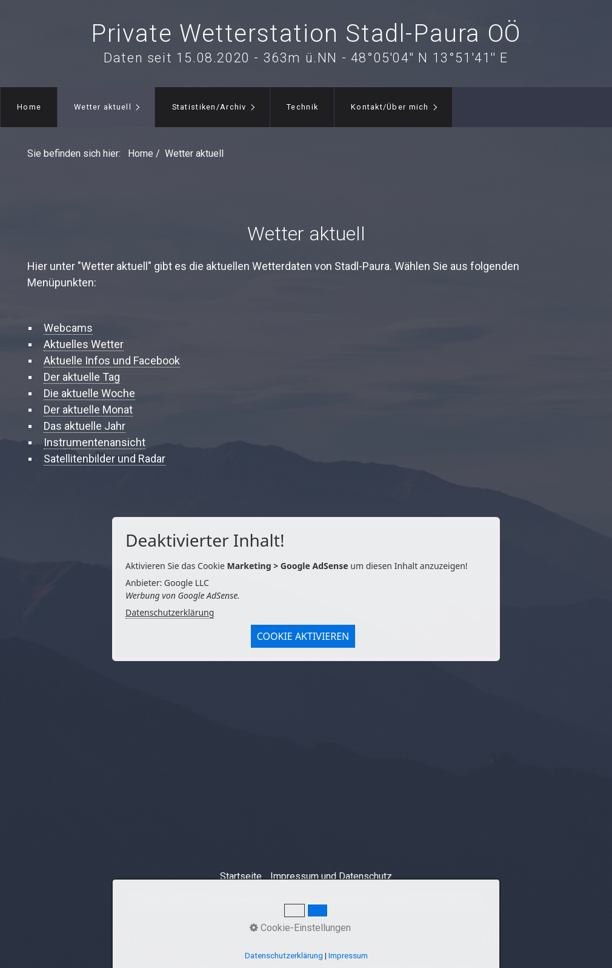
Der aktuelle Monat (88, 409)
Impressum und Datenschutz (331, 876)
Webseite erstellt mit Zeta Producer (409, 901)
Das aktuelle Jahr (84, 426)
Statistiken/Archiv (209, 106)
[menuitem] (29, 107)
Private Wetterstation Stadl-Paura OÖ (306, 33)
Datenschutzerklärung (169, 612)
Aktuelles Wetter (84, 344)
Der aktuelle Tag (82, 376)
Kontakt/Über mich (390, 106)
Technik (302, 106)
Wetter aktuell (102, 106)
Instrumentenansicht (94, 442)
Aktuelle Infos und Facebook (112, 360)
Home (29, 106)
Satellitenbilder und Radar (104, 458)
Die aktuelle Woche (89, 393)
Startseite (241, 876)
